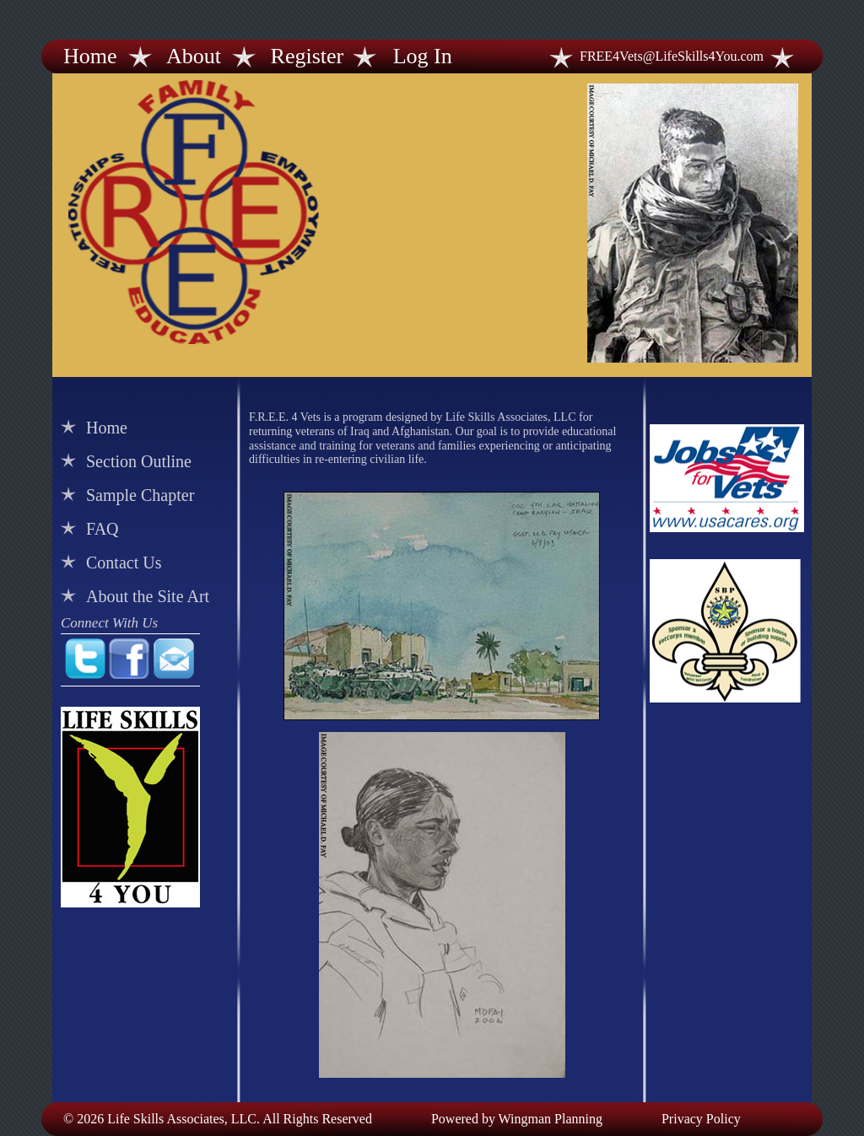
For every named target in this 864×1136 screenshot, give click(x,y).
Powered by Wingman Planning (516, 1119)
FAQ (102, 529)
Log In (422, 56)
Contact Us (123, 562)
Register (307, 56)
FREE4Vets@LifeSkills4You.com (672, 56)
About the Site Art (147, 596)
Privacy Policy (701, 1119)
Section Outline (139, 461)
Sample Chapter (140, 495)
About (193, 56)
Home (90, 56)
